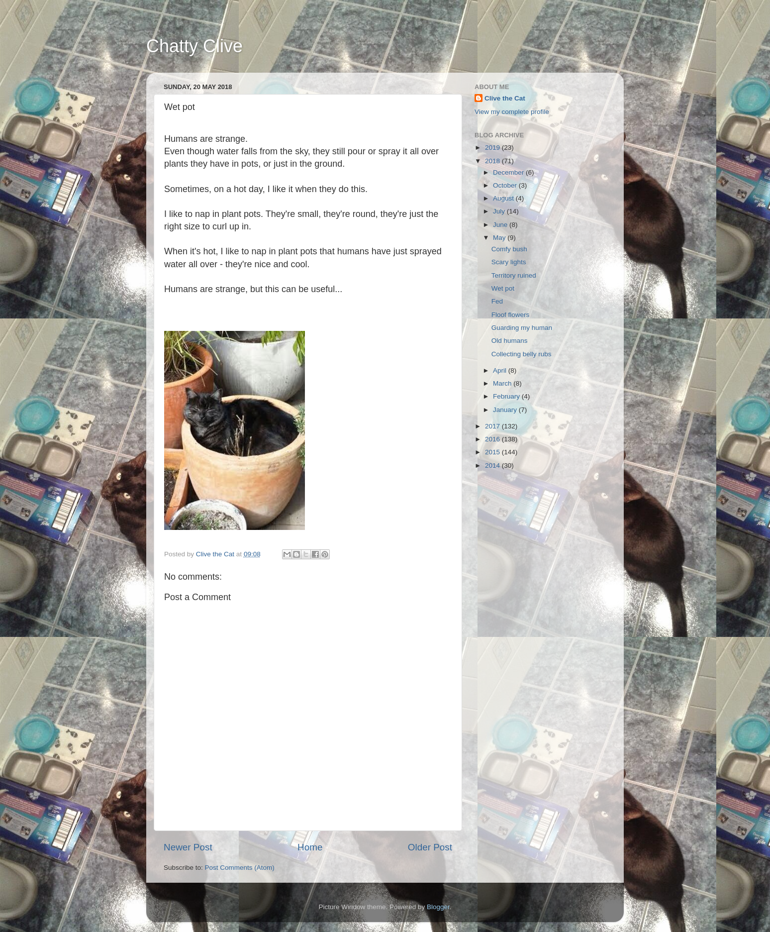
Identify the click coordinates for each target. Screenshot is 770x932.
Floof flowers (510, 314)
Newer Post (188, 847)
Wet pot (502, 288)
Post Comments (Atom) (240, 867)
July (500, 211)
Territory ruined (513, 275)
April (500, 370)
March (503, 383)
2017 (493, 426)
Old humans (509, 340)
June (501, 224)
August (504, 198)
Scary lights (508, 262)
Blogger (438, 907)
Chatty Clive (194, 46)
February (507, 396)
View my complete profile (512, 111)
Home (309, 847)
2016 (493, 439)
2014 (493, 465)
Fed (497, 301)
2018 (493, 161)
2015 (493, 452)
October (506, 185)
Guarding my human (521, 327)
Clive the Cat (504, 98)
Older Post (430, 847)
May (500, 237)
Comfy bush (509, 249)
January (506, 410)
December (509, 172)
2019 (493, 147)
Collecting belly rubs (521, 354)
